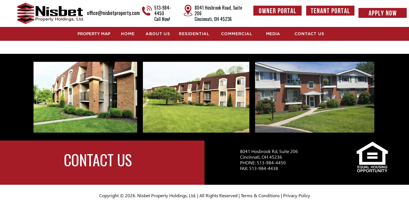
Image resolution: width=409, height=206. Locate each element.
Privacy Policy (296, 195)
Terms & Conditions (260, 195)
